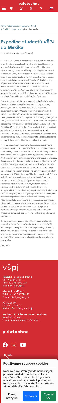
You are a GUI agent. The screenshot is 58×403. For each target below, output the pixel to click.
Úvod (33, 26)
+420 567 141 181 (21, 294)
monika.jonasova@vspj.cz (25, 320)
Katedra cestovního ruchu (17, 26)
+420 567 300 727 (17, 282)
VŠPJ (3, 26)
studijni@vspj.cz (20, 297)
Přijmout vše (48, 396)
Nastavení (31, 396)
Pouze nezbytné (11, 396)
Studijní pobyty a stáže (12, 29)
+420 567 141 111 (15, 279)
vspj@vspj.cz (18, 285)
